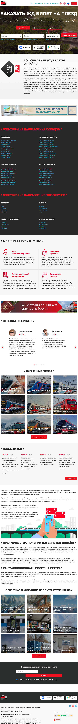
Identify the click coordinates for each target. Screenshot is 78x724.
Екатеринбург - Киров (45, 181)
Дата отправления (52, 33)
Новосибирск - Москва (7, 168)
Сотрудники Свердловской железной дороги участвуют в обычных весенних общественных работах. (48, 461)
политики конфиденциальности (45, 676)
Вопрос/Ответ (29, 3)
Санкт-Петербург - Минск (46, 151)
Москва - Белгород (6, 150)
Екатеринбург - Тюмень (45, 171)
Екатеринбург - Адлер (45, 170)
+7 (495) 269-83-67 (7, 717)
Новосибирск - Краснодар (8, 170)
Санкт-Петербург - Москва (46, 140)
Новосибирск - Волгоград (8, 182)
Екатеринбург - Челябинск (46, 173)
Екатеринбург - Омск (45, 175)
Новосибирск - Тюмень (7, 184)
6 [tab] (43, 364)
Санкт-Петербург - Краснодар (47, 153)
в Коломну (4, 210)
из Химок (41, 206)
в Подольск (4, 212)
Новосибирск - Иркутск (7, 177)
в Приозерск (4, 224)
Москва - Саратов (6, 155)
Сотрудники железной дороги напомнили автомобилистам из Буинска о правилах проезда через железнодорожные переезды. (67, 463)
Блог (21, 3)
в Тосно (3, 226)
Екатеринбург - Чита (45, 179)
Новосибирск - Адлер (7, 171)
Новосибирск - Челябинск (8, 181)
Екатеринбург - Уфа (44, 182)
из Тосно (41, 226)
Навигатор (45, 3)
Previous (2, 347)
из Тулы (41, 212)
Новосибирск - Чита (6, 179)
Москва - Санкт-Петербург (8, 140)
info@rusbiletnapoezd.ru (9, 714)
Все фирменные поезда (39, 437)
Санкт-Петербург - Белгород (47, 155)
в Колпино (4, 228)
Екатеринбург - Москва (45, 168)
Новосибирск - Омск (6, 175)
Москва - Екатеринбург (7, 148)
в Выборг (3, 222)
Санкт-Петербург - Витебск (46, 148)
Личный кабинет (71, 3)
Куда (24, 32)
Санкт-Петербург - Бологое (46, 144)
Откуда (2, 32)
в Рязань (3, 208)
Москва (3, 39)
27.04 (54, 39)
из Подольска (43, 208)
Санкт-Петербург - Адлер (46, 157)
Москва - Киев (5, 151)
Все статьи (39, 656)
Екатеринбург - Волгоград (46, 184)
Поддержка (37, 3)
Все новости (71, 478)
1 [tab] (34, 364)
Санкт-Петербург (10, 39)
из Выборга (42, 222)
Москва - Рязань (5, 157)
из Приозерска (43, 224)
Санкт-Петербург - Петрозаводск (48, 146)
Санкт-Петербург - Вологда (46, 150)
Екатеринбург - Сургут (45, 177)
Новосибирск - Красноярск (8, 173)
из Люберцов (43, 210)
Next (75, 347)
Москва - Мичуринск (6, 153)
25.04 (47, 39)
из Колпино (42, 228)
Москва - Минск (5, 146)
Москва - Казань (5, 144)
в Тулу (2, 206)
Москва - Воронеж (6, 142)
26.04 (51, 39)
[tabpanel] (22, 342)
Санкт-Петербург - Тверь (46, 142)
